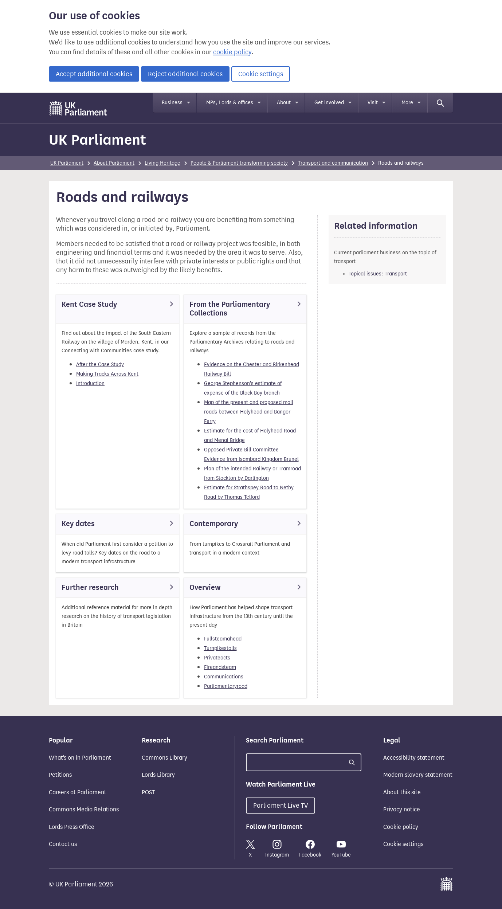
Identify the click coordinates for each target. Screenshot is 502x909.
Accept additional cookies (94, 74)
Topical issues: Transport (378, 274)
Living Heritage (162, 163)
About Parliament (114, 163)
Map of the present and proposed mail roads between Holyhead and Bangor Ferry (248, 411)
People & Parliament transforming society (239, 163)
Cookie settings (260, 74)
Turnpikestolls (220, 648)
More (407, 102)
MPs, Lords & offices (229, 102)
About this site (402, 792)
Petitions (60, 774)
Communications (223, 677)
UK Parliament (97, 140)
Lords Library (158, 774)
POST (148, 792)
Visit (373, 102)
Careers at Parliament (77, 792)
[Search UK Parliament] (303, 762)
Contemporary (213, 523)
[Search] (440, 103)
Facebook (310, 849)
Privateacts (217, 658)
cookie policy (232, 52)
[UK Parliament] (78, 108)
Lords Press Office (71, 826)
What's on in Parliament (80, 757)
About (284, 102)
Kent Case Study (89, 304)
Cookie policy (400, 826)
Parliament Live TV (280, 806)
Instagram (277, 849)
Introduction (90, 383)
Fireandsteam (220, 667)
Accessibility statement (413, 757)
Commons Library (164, 757)
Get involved (329, 102)
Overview (205, 587)
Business (172, 102)
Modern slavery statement (417, 774)
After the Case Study (100, 364)
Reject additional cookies (185, 74)
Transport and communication (333, 163)
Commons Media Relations (84, 809)
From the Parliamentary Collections (229, 309)
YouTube (341, 849)
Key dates (78, 523)
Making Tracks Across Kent (107, 374)
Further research (90, 587)
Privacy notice (401, 809)
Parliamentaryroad (225, 686)
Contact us (63, 844)
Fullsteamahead (223, 639)
